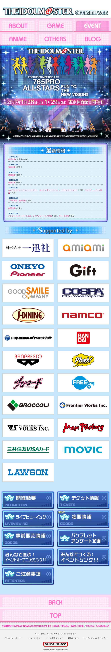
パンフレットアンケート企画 (19, 216)
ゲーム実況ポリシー (54, 638)
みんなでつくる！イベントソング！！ (23, 190)
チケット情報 (64, 216)
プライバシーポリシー (13, 638)
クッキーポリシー (34, 638)
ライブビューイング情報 (42, 216)
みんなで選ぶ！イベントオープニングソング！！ (59, 190)
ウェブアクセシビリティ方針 (95, 638)
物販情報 (11, 159)
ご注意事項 (12, 200)
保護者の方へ (73, 638)
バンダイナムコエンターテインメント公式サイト (55, 634)
